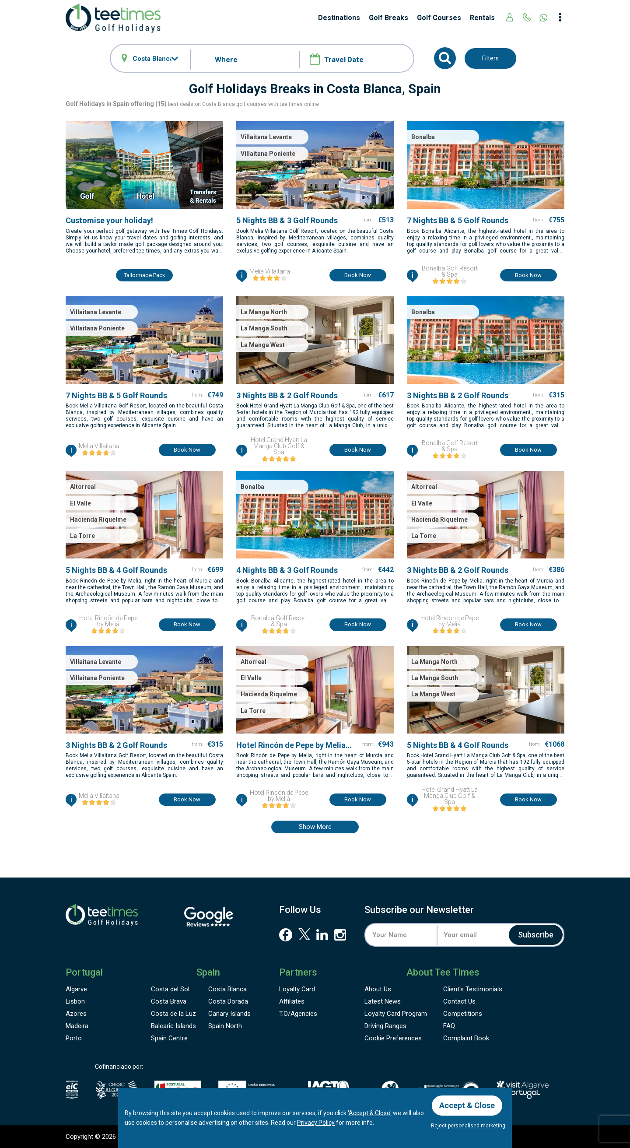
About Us (377, 989)
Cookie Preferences (393, 1038)
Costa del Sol (170, 989)
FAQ (449, 1026)
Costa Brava (168, 1001)
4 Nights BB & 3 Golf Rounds (287, 570)
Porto (74, 1038)
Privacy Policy (316, 1122)
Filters (490, 58)
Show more (315, 827)
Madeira (77, 1026)
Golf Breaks (388, 18)
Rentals (482, 18)
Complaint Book (466, 1038)
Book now (357, 275)
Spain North (225, 1026)
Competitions (462, 1014)
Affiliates (291, 1001)
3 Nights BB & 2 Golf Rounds (287, 395)
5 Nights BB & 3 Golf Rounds (287, 220)
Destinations (339, 18)
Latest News (382, 1001)
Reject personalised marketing (468, 1126)
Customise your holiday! (109, 220)
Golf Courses (439, 18)
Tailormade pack (144, 275)
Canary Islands (229, 1014)
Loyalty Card (297, 989)
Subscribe (535, 934)
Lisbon (75, 1001)
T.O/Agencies (298, 1014)
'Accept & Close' (370, 1112)
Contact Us (459, 1001)
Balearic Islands (173, 1026)
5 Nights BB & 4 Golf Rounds (116, 570)
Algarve (76, 989)
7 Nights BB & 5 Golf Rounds (457, 220)
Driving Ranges (385, 1026)
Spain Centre (169, 1038)
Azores (76, 1014)
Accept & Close (467, 1105)
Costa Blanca (227, 989)
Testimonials (472, 989)
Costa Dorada (228, 1001)
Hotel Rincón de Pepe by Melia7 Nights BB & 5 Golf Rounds (293, 745)
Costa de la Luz (173, 1014)
